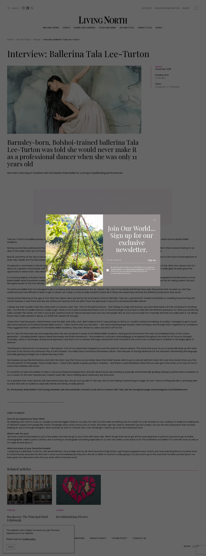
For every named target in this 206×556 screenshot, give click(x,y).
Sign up (152, 260)
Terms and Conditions (135, 269)
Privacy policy (116, 269)
